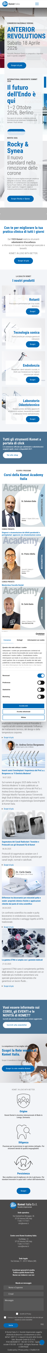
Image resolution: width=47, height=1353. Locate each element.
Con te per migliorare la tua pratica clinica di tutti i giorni (23, 230)
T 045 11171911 (23, 1221)
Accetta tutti (23, 706)
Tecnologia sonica (26, 332)
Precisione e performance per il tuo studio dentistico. (24, 304)
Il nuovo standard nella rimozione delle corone (22, 165)
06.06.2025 (6, 849)
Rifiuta (23, 717)
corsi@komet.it (23, 1246)
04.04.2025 (6, 908)
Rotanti (34, 299)
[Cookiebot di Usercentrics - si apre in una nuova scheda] (33, 634)
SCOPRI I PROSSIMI (23, 471)
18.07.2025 (6, 777)
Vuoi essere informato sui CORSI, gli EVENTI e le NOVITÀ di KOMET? (21, 1011)
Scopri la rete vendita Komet (18, 1068)
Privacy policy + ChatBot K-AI (28, 1350)
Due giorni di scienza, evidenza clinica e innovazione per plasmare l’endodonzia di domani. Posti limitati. (22, 120)
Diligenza (23, 1142)
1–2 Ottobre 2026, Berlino (20, 110)
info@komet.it (23, 1223)
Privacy (28, 1314)
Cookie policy (12, 1350)
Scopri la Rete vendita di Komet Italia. (19, 1052)
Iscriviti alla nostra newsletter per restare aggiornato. (23, 1019)
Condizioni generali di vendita (23, 1270)
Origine (23, 1111)
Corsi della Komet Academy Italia (23, 477)
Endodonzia (31, 365)
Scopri (32, 311)
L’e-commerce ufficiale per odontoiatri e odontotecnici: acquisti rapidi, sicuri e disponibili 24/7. (23, 448)
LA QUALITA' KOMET (23, 276)
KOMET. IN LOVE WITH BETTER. (23, 1089)
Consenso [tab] (7, 640)
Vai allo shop (12, 455)
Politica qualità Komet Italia (23, 1272)
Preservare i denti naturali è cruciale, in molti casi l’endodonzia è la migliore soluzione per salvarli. (25, 372)
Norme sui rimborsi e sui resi (23, 1275)
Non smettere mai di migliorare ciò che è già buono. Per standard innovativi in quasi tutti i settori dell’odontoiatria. (23, 1178)
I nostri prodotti (23, 280)
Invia (11, 1325)
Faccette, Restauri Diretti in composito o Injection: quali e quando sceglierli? (25, 55)
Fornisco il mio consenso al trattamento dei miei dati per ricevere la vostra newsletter (25, 1319)
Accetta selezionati (23, 712)
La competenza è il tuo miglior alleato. (16, 1046)
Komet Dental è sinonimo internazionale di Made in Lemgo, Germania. (23, 1116)
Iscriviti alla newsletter (17, 1025)
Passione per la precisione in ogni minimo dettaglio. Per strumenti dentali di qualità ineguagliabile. (23, 1147)
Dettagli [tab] (20, 640)
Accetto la (25, 1314)
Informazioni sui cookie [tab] (35, 640)
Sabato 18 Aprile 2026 (23, 45)
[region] (23, 245)
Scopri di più (16, 65)
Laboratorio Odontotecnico (29, 403)
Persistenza (23, 1173)
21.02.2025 (6, 964)
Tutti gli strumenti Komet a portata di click (22, 441)
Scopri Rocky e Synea (20, 199)
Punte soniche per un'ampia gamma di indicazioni (25, 337)
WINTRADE (24, 1347)
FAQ (42, 1324)
